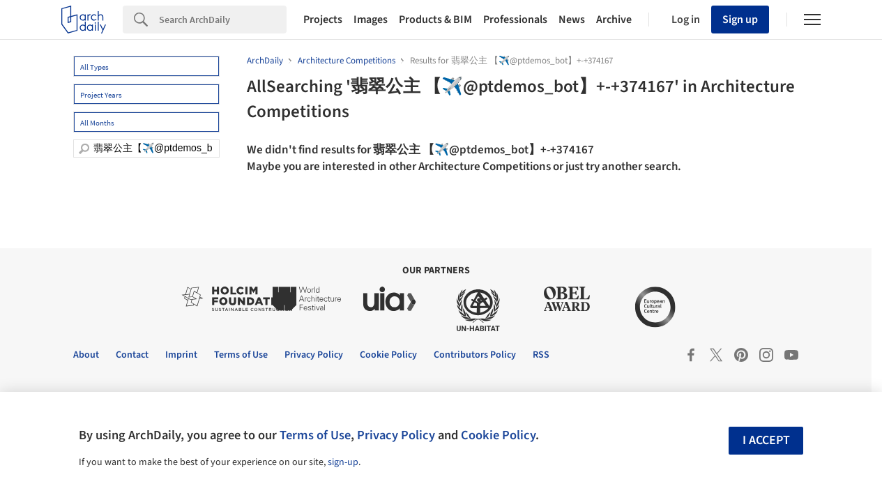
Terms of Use (315, 435)
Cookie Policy (498, 435)
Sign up (740, 19)
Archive (614, 19)
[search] (84, 149)
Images (370, 19)
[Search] (223, 19)
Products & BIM (435, 19)
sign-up (343, 462)
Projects (322, 19)
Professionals (515, 19)
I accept (766, 440)
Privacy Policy (396, 435)
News (571, 19)
